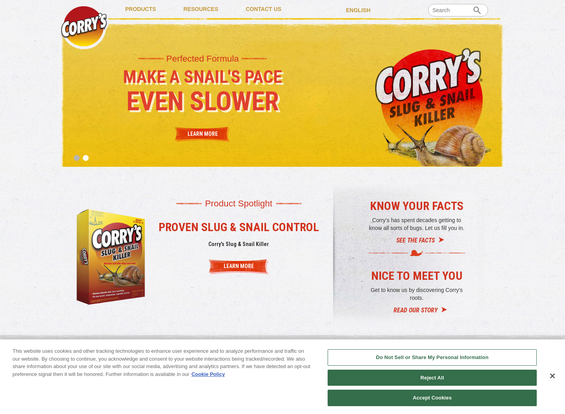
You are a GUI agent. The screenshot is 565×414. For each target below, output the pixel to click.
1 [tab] (76, 157)
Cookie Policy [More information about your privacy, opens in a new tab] (208, 374)
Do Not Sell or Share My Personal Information (432, 357)
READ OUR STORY (415, 310)
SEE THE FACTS (415, 240)
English (358, 10)
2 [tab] (85, 157)
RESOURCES (201, 9)
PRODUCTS (140, 9)
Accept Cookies (432, 398)
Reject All (432, 378)
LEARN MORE (239, 266)
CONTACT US (263, 9)
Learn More (203, 133)
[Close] (552, 376)
